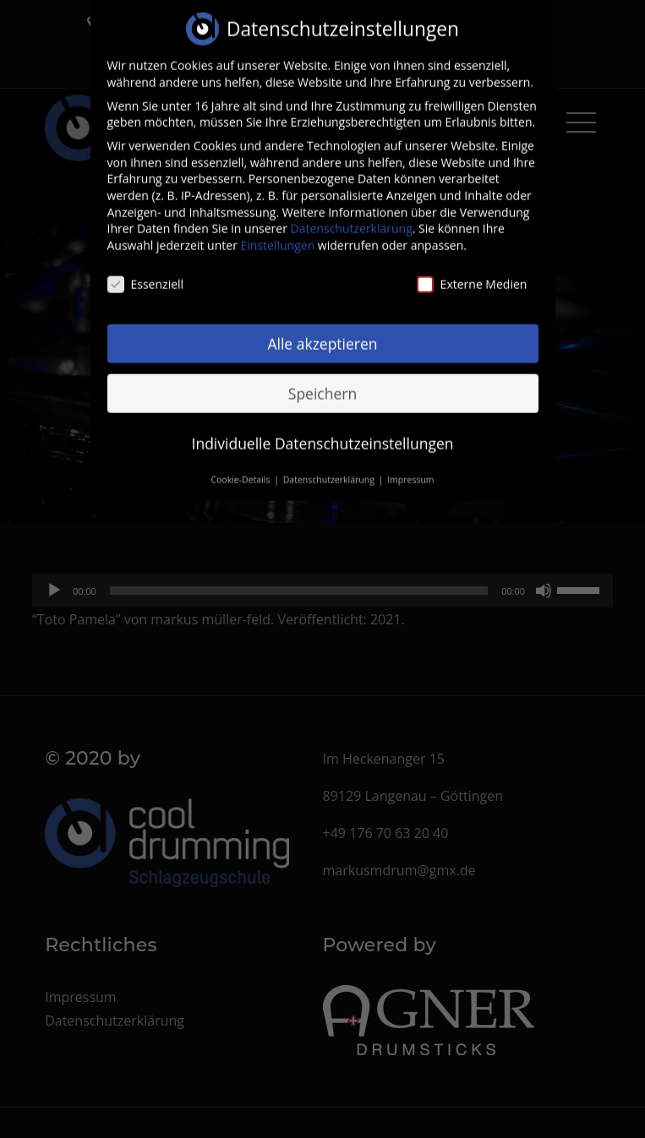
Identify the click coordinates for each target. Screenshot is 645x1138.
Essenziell (145, 274)
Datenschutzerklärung (352, 218)
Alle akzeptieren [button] (322, 334)
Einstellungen (278, 235)
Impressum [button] (410, 470)
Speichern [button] (322, 383)
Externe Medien (472, 274)
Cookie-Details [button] (241, 470)
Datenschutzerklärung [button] (330, 470)
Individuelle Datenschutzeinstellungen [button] (323, 432)
